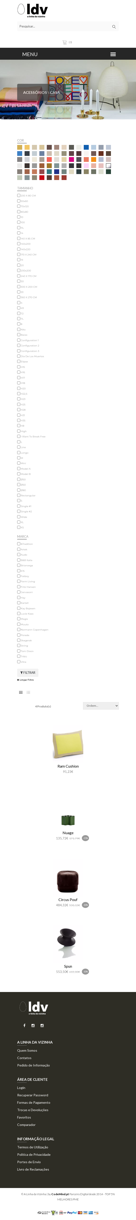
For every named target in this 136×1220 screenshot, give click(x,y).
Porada (25, 635)
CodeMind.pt (60, 1194)
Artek (24, 549)
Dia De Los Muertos (32, 356)
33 (22, 292)
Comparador (26, 1125)
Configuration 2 (30, 345)
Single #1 (26, 506)
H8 (22, 425)
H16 (23, 372)
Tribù (24, 656)
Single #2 (26, 511)
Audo (24, 554)
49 (22, 308)
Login (21, 1088)
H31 (23, 415)
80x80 (24, 211)
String (24, 645)
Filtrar (27, 672)
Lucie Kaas (27, 613)
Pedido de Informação (33, 1065)
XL (22, 522)
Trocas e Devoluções (32, 1110)
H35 (23, 420)
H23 (23, 399)
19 (22, 259)
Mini (23, 463)
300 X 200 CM (29, 286)
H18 (23, 383)
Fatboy (25, 576)
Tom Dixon (27, 651)
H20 (23, 388)
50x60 (24, 201)
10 (22, 217)
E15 (23, 571)
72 (22, 313)
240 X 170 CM (29, 276)
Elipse (24, 361)
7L (22, 318)
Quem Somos (27, 1050)
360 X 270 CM (29, 297)
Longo (24, 452)
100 (23, 222)
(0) (68, 42)
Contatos (24, 1058)
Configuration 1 (30, 340)
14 (22, 233)
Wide (24, 517)
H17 (23, 377)
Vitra (23, 661)
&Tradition (27, 544)
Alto (23, 329)
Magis (24, 619)
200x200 (26, 270)
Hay (23, 597)
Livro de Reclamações (33, 1169)
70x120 (25, 206)
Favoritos (24, 1117)
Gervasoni (27, 592)
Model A (26, 468)
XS (22, 527)
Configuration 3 (30, 351)
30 (22, 281)
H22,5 (24, 393)
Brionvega (27, 565)
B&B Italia (26, 560)
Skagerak (26, 640)
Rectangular (28, 495)
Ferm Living (28, 581)
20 (22, 265)
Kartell (24, 603)
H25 (23, 404)
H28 (23, 409)
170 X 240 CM (29, 254)
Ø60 (23, 484)
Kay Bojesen (28, 608)
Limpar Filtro (25, 679)
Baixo (24, 334)
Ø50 (23, 479)
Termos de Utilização (32, 1147)
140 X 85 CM (28, 238)
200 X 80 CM (28, 195)
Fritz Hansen (28, 587)
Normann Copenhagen (34, 629)
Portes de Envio (29, 1162)
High (23, 431)
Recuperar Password (32, 1095)
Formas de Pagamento (33, 1102)
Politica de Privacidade (34, 1154)
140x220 (25, 249)
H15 (23, 367)
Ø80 (23, 490)
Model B (26, 474)
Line (23, 447)
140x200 (26, 243)
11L (22, 227)
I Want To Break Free (33, 436)
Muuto (25, 624)
